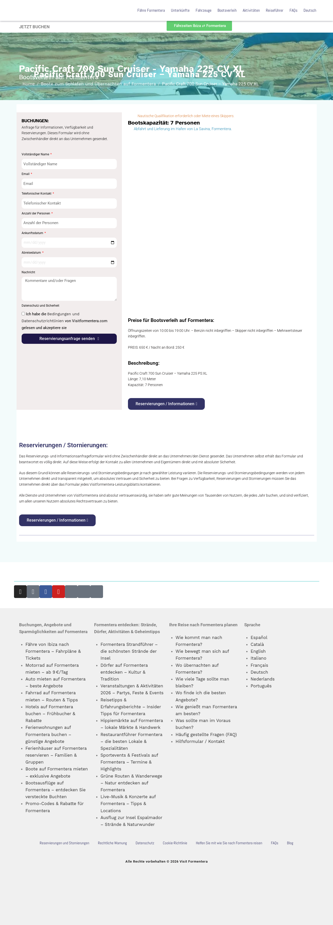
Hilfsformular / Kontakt (200, 741)
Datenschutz (145, 842)
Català (257, 644)
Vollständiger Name (36, 154)
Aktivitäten (251, 10)
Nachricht (28, 272)
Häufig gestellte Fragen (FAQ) (206, 734)
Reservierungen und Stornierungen (64, 842)
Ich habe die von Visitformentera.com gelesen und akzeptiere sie (64, 321)
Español (259, 637)
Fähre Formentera (151, 10)
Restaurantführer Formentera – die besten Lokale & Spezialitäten (131, 741)
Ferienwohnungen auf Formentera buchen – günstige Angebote (48, 734)
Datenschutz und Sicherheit (40, 305)
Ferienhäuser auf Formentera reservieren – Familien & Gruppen (56, 755)
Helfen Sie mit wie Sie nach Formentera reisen (229, 842)
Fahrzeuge (203, 10)
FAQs (293, 10)
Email (26, 174)
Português (261, 685)
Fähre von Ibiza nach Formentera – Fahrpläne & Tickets (53, 651)
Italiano (258, 658)
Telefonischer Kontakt (37, 193)
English (258, 651)
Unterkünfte (180, 10)
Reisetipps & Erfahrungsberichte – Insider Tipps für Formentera (130, 706)
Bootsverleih (227, 10)
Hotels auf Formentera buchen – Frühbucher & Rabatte (50, 713)
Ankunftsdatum (33, 233)
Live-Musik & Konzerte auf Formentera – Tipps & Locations (128, 803)
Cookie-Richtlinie (175, 842)
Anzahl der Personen (36, 213)
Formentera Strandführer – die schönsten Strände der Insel (129, 651)
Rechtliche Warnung (112, 842)
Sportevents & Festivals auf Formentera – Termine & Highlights (129, 762)
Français (259, 665)
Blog (290, 842)
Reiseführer (274, 10)
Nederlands (263, 679)
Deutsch (309, 10)
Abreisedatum (32, 252)
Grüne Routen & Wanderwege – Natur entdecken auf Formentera (131, 782)
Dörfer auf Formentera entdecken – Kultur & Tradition (124, 672)
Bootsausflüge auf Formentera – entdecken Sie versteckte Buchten (55, 789)
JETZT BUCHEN (34, 26)
